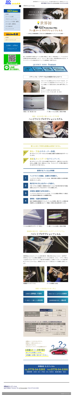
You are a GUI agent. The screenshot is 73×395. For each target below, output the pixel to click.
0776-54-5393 (56, 3)
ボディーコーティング (11, 39)
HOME (7, 14)
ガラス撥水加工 (9, 26)
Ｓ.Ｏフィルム (67, 393)
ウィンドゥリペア (10, 28)
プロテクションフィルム (11, 19)
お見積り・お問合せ (12, 45)
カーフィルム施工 (10, 16)
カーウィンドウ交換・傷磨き (12, 21)
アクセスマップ (12, 48)
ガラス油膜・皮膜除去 (11, 23)
